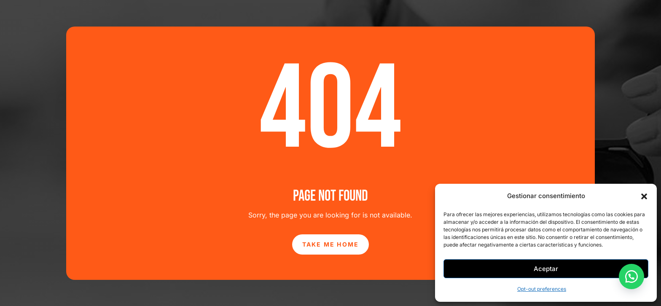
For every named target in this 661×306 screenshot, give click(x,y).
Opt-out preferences (541, 289)
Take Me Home (330, 244)
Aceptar (546, 269)
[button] (644, 196)
